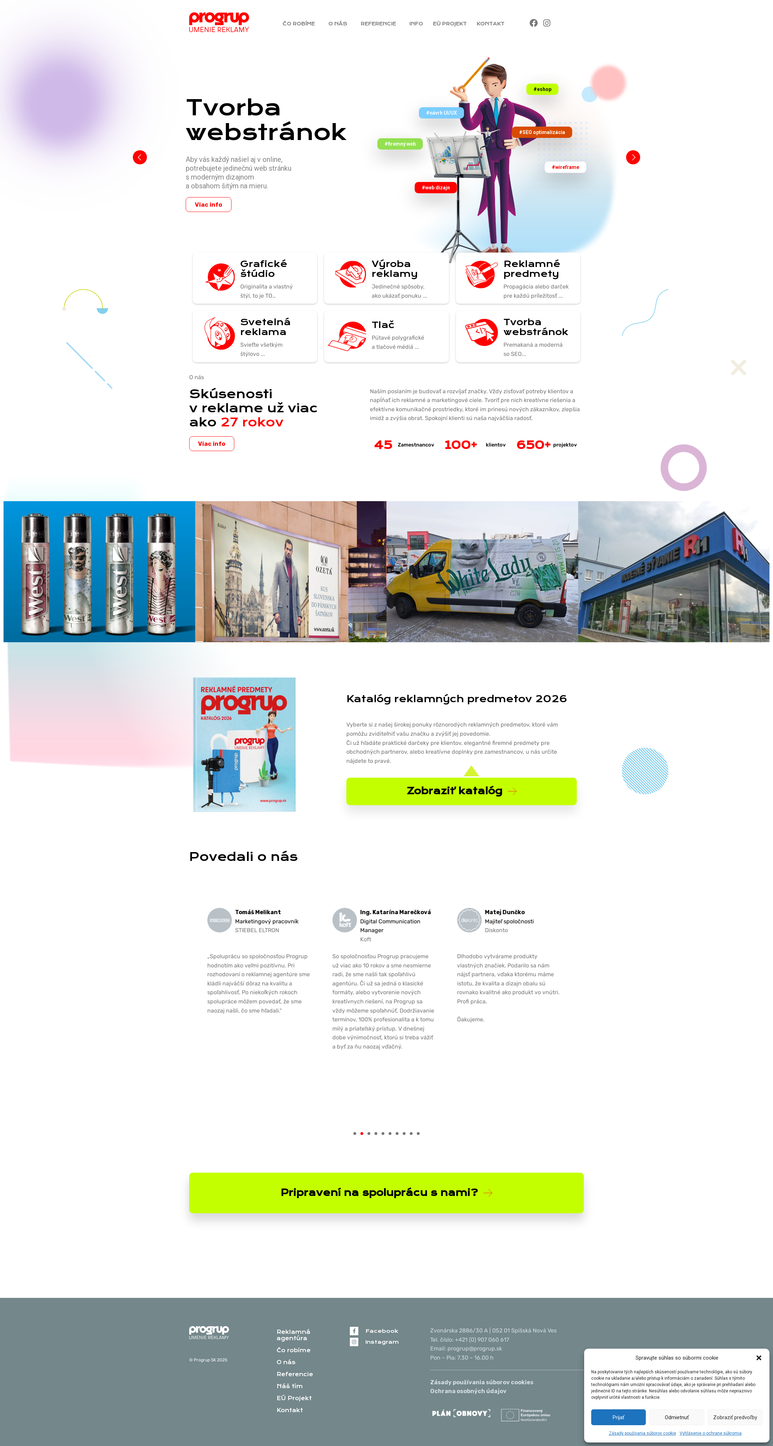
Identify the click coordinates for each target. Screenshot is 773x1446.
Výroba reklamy (395, 269)
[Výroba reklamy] (347, 275)
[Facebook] (354, 1331)
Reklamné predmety (532, 269)
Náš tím (290, 1386)
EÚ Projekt (450, 23)
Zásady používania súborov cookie (642, 1433)
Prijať (618, 1417)
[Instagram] (354, 1342)
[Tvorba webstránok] (478, 333)
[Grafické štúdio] (215, 278)
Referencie (380, 23)
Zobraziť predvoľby (735, 1417)
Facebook (381, 1331)
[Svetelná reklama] (215, 333)
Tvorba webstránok (535, 327)
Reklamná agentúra (293, 1335)
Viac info (208, 204)
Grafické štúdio (263, 269)
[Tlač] (347, 336)
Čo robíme (301, 23)
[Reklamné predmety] (478, 275)
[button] (758, 1357)
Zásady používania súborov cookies (481, 1382)
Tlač (383, 325)
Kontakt (492, 23)
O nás (339, 23)
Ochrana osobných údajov (468, 1391)
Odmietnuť (677, 1417)
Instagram (382, 1342)
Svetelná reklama (265, 327)
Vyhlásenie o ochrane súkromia (711, 1433)
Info (416, 23)
